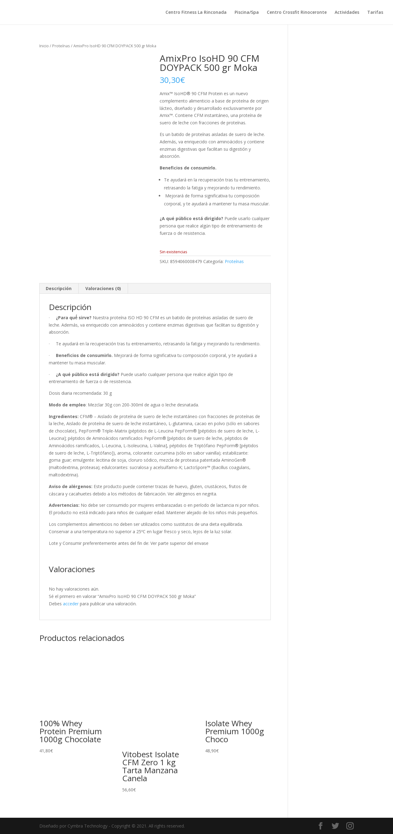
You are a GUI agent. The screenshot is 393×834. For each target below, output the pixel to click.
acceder (71, 604)
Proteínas (61, 45)
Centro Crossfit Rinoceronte (297, 12)
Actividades (347, 12)
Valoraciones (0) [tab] (103, 288)
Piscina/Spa (247, 12)
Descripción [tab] (59, 288)
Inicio (44, 45)
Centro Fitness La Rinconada (196, 12)
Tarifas (375, 12)
